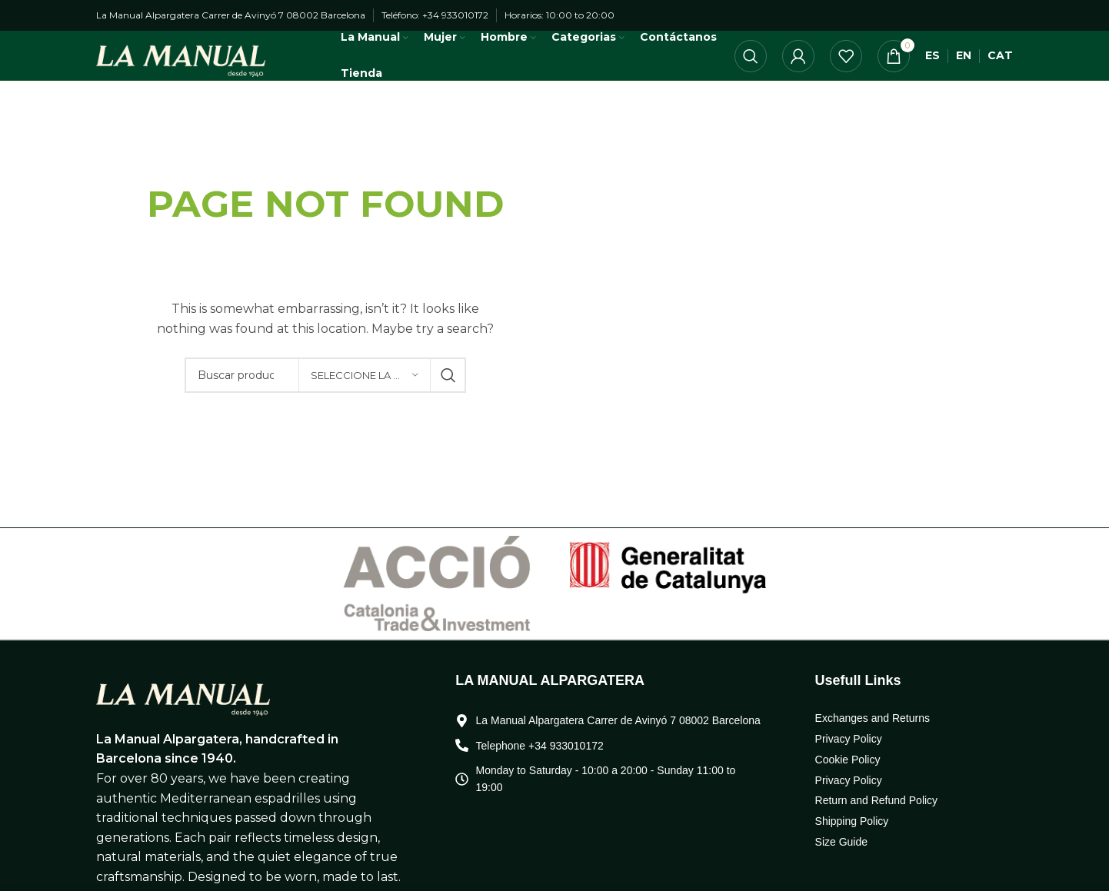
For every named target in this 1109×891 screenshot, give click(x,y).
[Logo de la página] (192, 71)
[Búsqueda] (750, 72)
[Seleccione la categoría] (364, 407)
